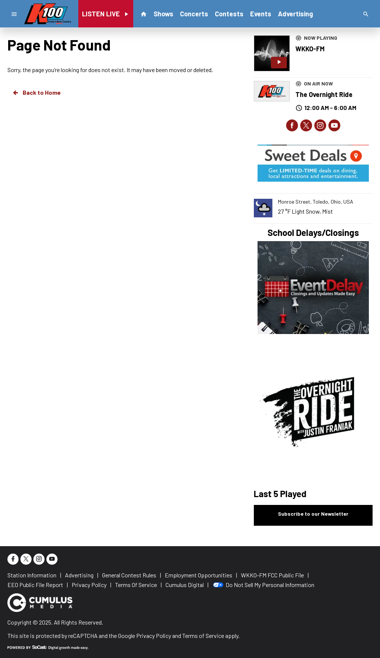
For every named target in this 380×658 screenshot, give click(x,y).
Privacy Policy (153, 635)
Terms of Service (203, 635)
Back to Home (36, 92)
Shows (163, 14)
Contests (229, 14)
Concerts (194, 14)
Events (260, 14)
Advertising (295, 14)
